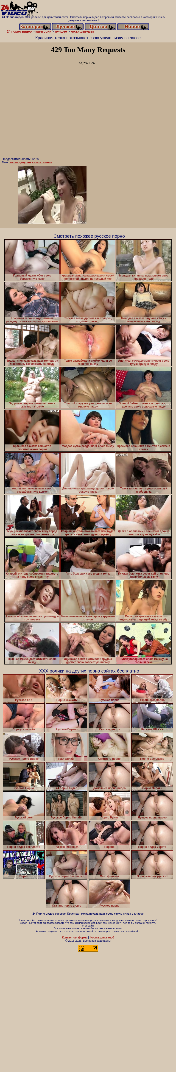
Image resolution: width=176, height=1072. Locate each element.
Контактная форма (74, 937)
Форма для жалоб (102, 937)
